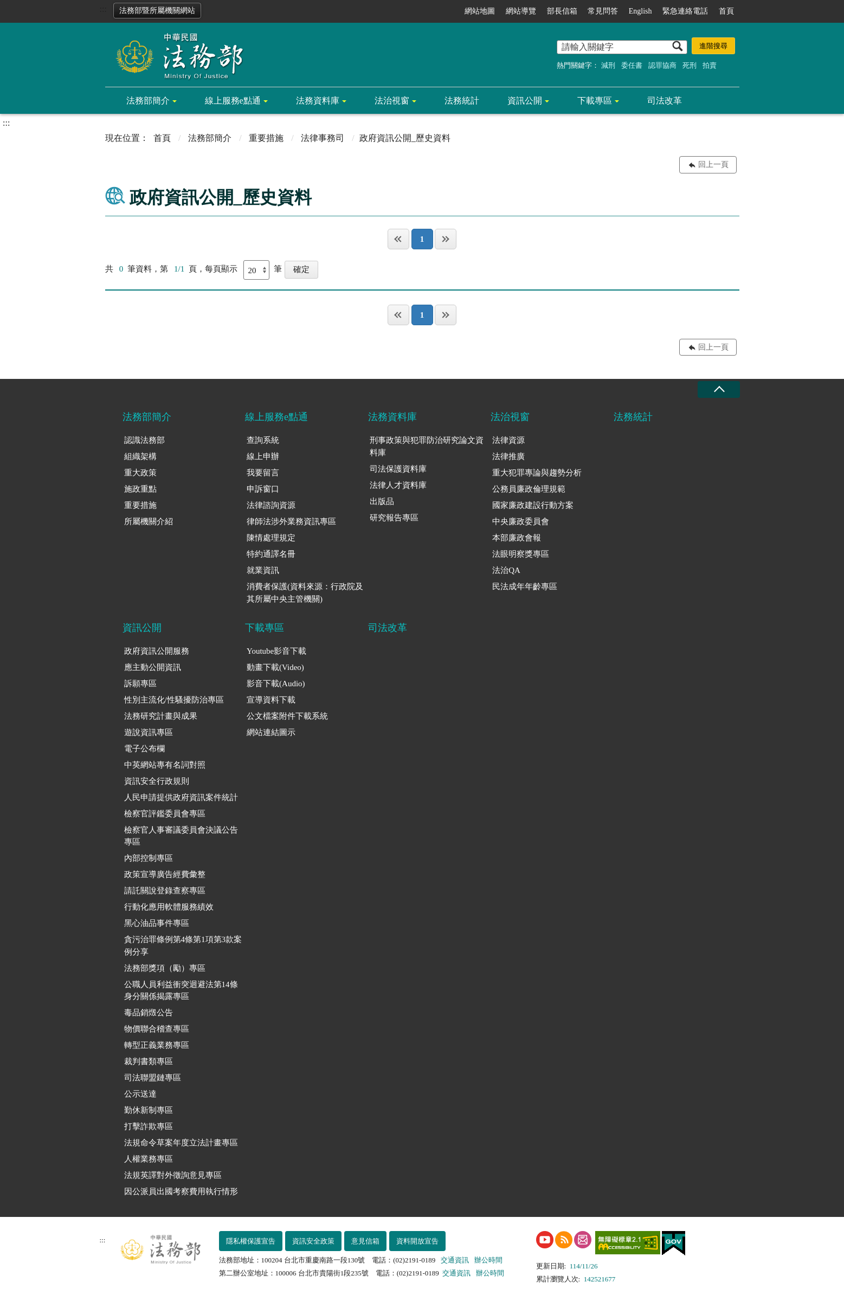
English (640, 11)
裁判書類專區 (148, 1061)
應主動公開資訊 (152, 667)
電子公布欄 (144, 748)
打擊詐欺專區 (148, 1126)
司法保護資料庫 (398, 469)
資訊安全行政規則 (156, 781)
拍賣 (710, 65)
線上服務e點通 (233, 100)
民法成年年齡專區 (524, 586)
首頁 (726, 11)
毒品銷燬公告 (148, 1012)
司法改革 (664, 100)
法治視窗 (392, 100)
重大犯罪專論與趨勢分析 (537, 472)
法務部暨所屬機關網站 (157, 11)
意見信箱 (365, 1241)
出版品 (382, 501)
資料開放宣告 (417, 1241)
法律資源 (508, 440)
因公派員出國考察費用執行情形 (181, 1191)
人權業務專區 (148, 1159)
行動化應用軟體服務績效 (169, 907)
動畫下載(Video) (275, 667)
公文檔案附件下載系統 (287, 716)
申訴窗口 (263, 489)
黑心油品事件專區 (156, 923)
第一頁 (398, 239)
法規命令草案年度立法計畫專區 (181, 1142)
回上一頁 (713, 164)
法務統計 (461, 100)
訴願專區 (140, 683)
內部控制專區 (148, 858)
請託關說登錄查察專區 (164, 890)
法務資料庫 (317, 100)
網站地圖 (480, 11)
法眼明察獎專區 (520, 554)
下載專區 (594, 100)
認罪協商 (662, 65)
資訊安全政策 (313, 1241)
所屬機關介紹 (148, 521)
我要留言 (263, 472)
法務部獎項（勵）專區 (164, 968)
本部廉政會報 (516, 537)
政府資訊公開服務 (156, 651)
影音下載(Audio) (276, 683)
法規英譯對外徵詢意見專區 (173, 1175)
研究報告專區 (394, 517)
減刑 (608, 65)
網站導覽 (521, 11)
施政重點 (140, 489)
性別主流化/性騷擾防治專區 (174, 699)
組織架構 (140, 456)
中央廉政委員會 (520, 521)
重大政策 (140, 472)
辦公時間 (488, 1260)
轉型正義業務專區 (156, 1045)
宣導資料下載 (271, 699)
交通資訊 (455, 1260)
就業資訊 (263, 570)
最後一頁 (445, 239)
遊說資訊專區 (148, 732)
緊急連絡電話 (685, 11)
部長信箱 (562, 11)
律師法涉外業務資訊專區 (291, 521)
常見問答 (603, 11)
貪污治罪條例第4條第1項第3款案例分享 (183, 945)
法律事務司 (322, 138)
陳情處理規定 (271, 537)
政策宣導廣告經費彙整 (164, 874)
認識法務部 (144, 440)
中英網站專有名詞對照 (164, 765)
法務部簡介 (148, 100)
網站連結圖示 (271, 732)
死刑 (689, 65)
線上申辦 (263, 456)
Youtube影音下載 (276, 651)
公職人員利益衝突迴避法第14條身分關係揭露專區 (181, 990)
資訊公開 (524, 100)
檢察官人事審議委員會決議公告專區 (181, 836)
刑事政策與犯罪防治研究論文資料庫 (427, 446)
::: (103, 9)
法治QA (506, 570)
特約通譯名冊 (271, 554)
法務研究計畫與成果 (160, 716)
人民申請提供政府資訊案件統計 (181, 797)
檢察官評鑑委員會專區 (164, 813)
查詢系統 (263, 440)
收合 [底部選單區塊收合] (719, 389)
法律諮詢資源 (271, 505)
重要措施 (266, 138)
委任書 (631, 65)
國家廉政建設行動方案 (533, 505)
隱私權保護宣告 (250, 1241)
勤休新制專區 (148, 1110)
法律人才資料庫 (398, 485)
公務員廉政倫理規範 (528, 489)
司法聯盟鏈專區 (152, 1077)
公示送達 (140, 1094)
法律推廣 (508, 456)
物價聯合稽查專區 (156, 1029)
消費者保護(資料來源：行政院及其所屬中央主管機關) (305, 592)
